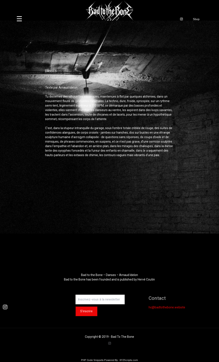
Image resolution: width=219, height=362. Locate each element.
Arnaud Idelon (68, 87)
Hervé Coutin (146, 279)
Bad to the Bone (75, 279)
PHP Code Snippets (92, 360)
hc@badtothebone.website (167, 307)
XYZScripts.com (129, 360)
